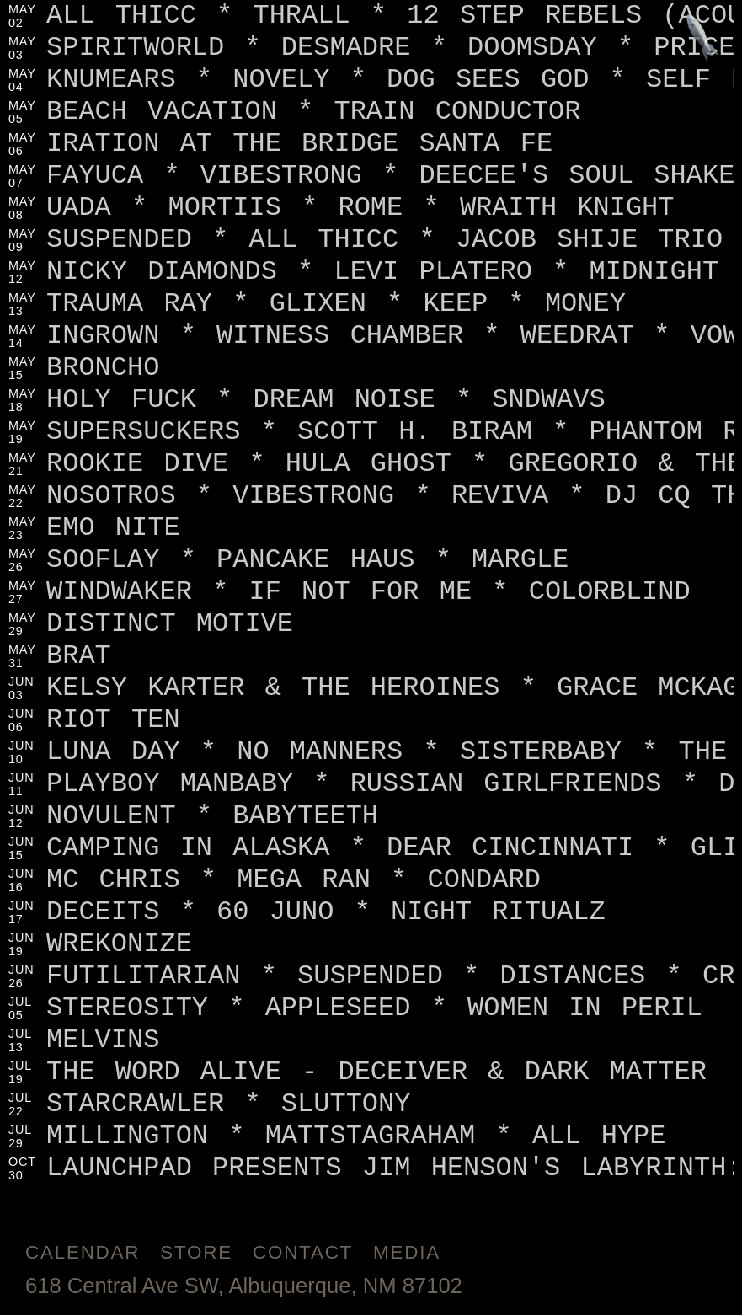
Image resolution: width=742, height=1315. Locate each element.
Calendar (82, 1252)
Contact (303, 1252)
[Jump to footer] (703, 39)
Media (406, 1252)
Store (196, 1252)
